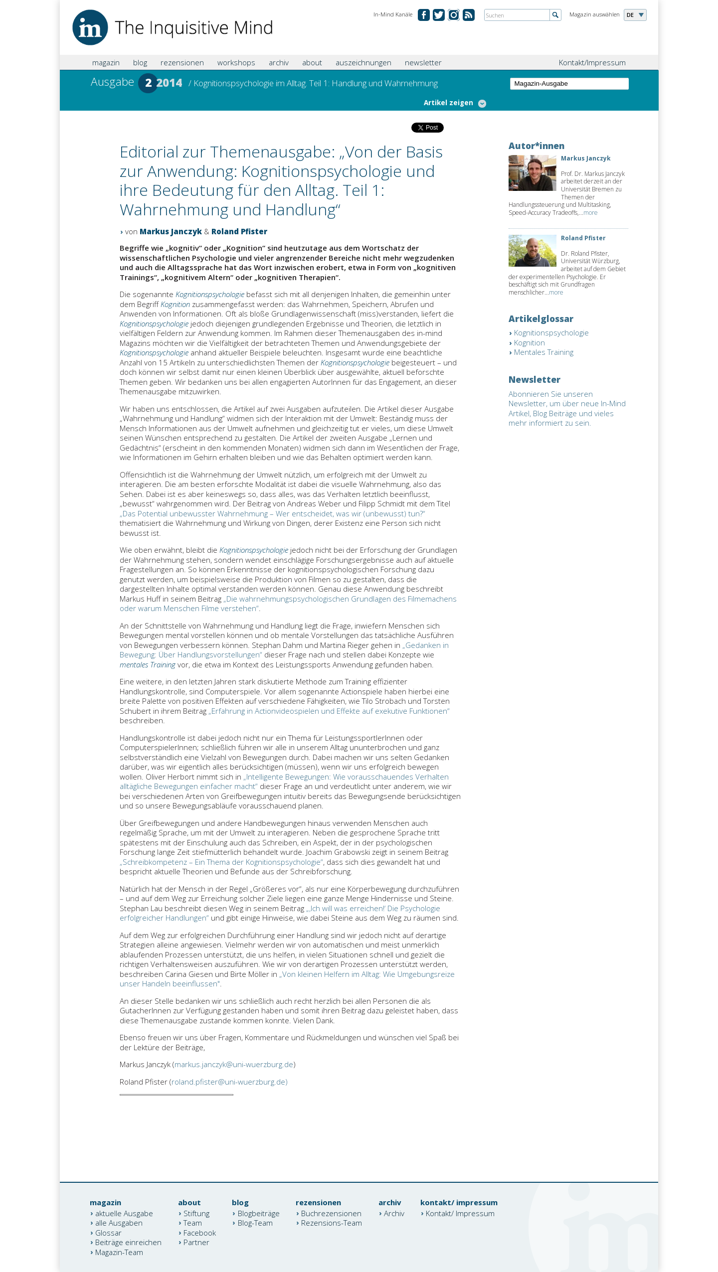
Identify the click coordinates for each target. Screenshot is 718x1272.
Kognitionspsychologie (210, 294)
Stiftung (196, 1213)
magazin (106, 62)
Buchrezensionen (331, 1213)
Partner (196, 1242)
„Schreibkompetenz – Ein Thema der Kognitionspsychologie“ (221, 862)
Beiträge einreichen (128, 1242)
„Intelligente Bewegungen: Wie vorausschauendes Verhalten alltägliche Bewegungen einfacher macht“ (284, 782)
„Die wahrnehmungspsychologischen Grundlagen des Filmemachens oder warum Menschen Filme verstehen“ (288, 604)
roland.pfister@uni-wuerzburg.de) (230, 1082)
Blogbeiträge (259, 1213)
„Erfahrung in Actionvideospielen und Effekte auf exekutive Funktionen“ (329, 711)
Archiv (394, 1213)
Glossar (108, 1232)
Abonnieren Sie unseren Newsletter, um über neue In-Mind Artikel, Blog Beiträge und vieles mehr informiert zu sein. (567, 408)
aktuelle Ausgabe (124, 1213)
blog (140, 62)
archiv (279, 62)
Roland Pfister (239, 231)
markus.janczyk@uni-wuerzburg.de (234, 1064)
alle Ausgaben (119, 1223)
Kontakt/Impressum (592, 62)
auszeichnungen (363, 62)
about (312, 62)
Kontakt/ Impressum (460, 1213)
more (590, 212)
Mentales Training (543, 352)
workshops (236, 62)
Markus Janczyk (171, 231)
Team (192, 1223)
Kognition (175, 304)
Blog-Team (255, 1223)
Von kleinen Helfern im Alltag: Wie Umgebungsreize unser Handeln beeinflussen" (287, 979)
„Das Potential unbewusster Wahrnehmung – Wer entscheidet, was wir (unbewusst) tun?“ (272, 513)
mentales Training (148, 664)
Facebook (199, 1232)
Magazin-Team (119, 1252)
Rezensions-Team (331, 1223)
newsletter (423, 62)
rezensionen (182, 62)
